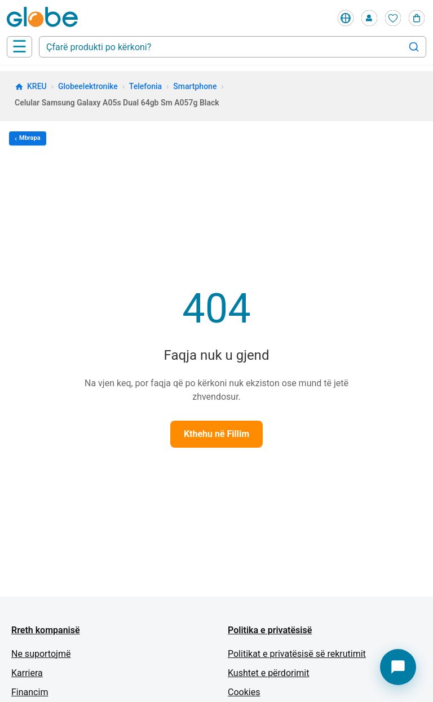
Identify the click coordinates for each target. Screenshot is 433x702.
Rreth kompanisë (45, 630)
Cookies (244, 692)
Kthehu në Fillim (216, 434)
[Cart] (416, 18)
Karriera (27, 673)
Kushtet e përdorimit (268, 673)
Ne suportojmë (40, 653)
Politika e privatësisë (270, 630)
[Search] (414, 47)
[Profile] (369, 18)
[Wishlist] (393, 18)
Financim (29, 692)
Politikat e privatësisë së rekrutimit (297, 653)
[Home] (44, 18)
